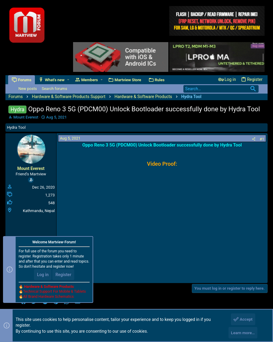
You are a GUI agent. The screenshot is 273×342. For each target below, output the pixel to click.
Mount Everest (25, 117)
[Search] (221, 89)
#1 (262, 139)
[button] (68, 80)
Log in (42, 276)
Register (63, 276)
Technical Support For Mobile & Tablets (54, 293)
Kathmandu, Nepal (39, 210)
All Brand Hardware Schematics (48, 298)
